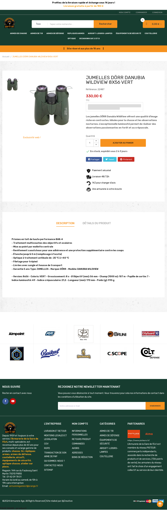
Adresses (77, 452)
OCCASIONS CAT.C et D (89, 39)
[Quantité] (90, 143)
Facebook (5, 401)
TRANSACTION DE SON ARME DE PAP (55, 454)
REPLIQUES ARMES (75, 33)
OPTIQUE (72, 39)
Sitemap (48, 470)
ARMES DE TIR (36, 33)
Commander (141, 12)
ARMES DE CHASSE (18, 33)
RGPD (47, 448)
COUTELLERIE (151, 33)
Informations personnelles (80, 433)
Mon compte (124, 12)
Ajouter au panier (123, 143)
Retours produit (81, 439)
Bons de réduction (82, 457)
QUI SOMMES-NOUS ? (54, 461)
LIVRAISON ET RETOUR (55, 431)
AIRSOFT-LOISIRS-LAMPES (100, 33)
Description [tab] (65, 223)
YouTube (13, 401)
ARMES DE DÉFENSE (55, 33)
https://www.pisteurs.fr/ (139, 440)
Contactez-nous (53, 465)
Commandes (78, 443)
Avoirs (75, 448)
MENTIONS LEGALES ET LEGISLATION (55, 437)
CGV (46, 443)
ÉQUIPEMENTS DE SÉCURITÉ (128, 33)
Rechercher (105, 24)
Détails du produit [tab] (97, 223)
